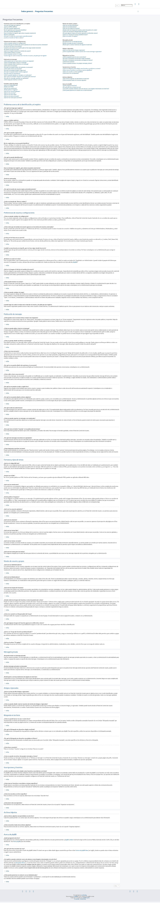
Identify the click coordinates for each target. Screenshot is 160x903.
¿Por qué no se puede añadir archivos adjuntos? (16, 72)
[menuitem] (135, 4)
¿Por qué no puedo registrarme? (12, 28)
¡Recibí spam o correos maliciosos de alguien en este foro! (77, 44)
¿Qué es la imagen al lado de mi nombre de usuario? (17, 51)
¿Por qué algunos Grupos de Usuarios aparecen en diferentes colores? (80, 33)
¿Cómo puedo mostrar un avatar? (12, 52)
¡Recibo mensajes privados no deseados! (73, 43)
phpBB (74, 262)
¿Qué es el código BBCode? (11, 85)
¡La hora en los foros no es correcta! (13, 46)
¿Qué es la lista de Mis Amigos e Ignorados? (74, 50)
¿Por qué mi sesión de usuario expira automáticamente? (18, 36)
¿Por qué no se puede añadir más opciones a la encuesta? (18, 67)
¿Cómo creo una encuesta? (10, 65)
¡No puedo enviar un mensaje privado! (72, 41)
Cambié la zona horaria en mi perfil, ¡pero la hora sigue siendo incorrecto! (22, 48)
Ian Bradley (84, 895)
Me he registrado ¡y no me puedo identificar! (15, 30)
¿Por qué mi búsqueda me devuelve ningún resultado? (76, 58)
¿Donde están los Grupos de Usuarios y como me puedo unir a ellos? (80, 30)
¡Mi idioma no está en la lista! (11, 49)
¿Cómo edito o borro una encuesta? (13, 68)
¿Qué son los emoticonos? (10, 88)
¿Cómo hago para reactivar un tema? (13, 79)
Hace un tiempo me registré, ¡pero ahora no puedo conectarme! (20, 33)
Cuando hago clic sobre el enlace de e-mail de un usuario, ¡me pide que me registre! (25, 55)
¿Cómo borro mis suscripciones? (71, 73)
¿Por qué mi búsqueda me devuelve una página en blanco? (78, 60)
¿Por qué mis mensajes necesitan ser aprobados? (16, 78)
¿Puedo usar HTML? (9, 86)
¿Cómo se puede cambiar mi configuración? (15, 43)
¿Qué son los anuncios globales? (12, 91)
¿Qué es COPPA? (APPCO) (10, 27)
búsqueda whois (20, 862)
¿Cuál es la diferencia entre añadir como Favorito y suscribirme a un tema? (82, 68)
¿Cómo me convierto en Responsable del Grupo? (75, 31)
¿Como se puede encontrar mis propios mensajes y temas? (77, 63)
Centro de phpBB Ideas (81, 850)
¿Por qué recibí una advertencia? (12, 73)
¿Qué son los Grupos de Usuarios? (71, 28)
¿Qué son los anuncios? (10, 93)
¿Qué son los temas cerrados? (11, 96)
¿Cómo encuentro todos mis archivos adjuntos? (74, 80)
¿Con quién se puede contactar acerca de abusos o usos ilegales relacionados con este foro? (86, 88)
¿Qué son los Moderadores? (70, 27)
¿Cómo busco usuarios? (68, 61)
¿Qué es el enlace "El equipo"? (70, 36)
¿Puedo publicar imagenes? (11, 90)
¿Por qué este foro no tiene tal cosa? (72, 87)
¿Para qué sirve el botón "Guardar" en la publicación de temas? (20, 76)
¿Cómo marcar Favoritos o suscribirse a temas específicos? (77, 70)
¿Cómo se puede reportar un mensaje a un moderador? (18, 75)
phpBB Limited (69, 840)
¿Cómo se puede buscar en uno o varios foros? (74, 57)
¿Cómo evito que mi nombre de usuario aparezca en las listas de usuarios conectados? (26, 44)
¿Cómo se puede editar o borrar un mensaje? (15, 62)
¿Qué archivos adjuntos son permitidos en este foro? (76, 78)
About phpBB (17, 841)
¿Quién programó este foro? (70, 85)
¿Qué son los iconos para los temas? (13, 97)
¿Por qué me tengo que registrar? (12, 25)
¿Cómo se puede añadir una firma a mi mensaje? (16, 64)
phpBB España (86, 897)
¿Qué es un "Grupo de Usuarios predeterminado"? (75, 34)
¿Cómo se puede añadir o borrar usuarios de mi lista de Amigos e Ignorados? (82, 51)
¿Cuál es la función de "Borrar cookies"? (14, 38)
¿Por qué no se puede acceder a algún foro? (15, 70)
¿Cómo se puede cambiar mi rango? (13, 54)
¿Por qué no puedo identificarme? (12, 31)
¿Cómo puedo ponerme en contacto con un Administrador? (77, 90)
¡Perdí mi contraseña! (9, 34)
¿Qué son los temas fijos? (10, 94)
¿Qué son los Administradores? (70, 25)
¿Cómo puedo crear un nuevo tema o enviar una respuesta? (19, 61)
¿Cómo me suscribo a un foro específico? (73, 71)
